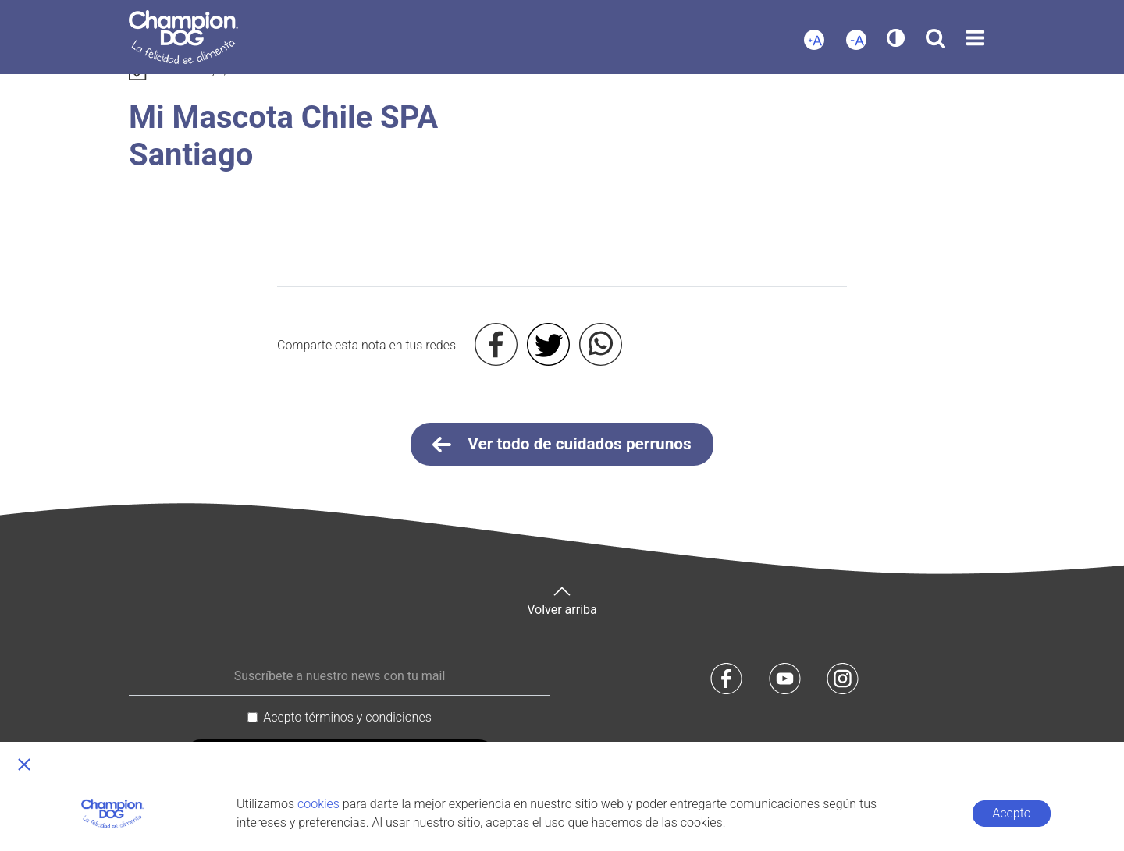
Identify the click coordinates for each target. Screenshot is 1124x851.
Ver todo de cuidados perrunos (562, 444)
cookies (318, 803)
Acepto (1011, 813)
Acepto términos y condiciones (347, 717)
